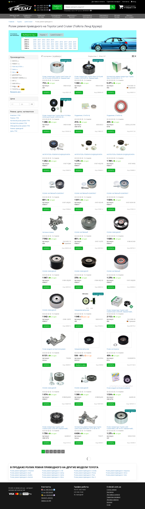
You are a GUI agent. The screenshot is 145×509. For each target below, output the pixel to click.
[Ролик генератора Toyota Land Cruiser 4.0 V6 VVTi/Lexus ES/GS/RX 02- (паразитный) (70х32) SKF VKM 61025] (56, 67)
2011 (39, 42)
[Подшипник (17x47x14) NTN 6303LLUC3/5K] (121, 106)
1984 (52, 48)
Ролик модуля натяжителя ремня (53, 349)
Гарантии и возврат (113, 497)
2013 (48, 42)
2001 (39, 44)
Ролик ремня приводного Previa (85, 473)
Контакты (125, 2)
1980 (34, 48)
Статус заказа (111, 490)
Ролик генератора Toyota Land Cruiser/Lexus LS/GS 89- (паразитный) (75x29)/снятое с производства (119, 310)
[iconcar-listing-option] (135, 56)
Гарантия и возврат (113, 2)
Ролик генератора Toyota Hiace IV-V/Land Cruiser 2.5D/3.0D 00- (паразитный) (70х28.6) (89, 77)
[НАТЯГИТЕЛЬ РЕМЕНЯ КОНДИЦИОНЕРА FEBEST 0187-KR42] (121, 145)
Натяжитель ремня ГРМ (18, 123)
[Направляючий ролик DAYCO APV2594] (88, 340)
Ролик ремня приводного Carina (53, 475)
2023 (48, 40)
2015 (56, 42)
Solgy (14, 86)
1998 (70, 46)
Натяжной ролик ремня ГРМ (20, 121)
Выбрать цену (80, 365)
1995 (56, 46)
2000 (34, 44)
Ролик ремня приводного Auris (20, 473)
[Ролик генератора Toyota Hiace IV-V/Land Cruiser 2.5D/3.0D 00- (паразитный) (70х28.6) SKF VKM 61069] (88, 67)
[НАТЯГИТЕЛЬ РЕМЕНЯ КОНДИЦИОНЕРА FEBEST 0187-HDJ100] (89, 145)
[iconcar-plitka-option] (133, 56)
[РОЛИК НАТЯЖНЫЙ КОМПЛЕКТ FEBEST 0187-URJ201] (56, 184)
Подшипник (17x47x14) (82, 115)
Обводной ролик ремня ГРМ (20, 126)
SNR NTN (15, 83)
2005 (56, 44)
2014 (52, 42)
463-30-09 (41, 5)
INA (15, 72)
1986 (61, 48)
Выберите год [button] (29, 35)
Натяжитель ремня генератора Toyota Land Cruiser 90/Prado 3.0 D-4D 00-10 (88, 427)
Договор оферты (113, 500)
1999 (74, 46)
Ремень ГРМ (14, 118)
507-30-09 (41, 8)
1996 (61, 46)
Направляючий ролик (82, 310)
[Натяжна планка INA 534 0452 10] (56, 223)
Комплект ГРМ (15, 115)
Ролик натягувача (113, 349)
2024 (52, 40)
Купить (47, 92)
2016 (61, 42)
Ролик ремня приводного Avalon (21, 475)
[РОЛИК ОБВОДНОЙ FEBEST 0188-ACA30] (121, 223)
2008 (70, 44)
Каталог (109, 502)
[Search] (112, 7)
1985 (56, 48)
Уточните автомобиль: (14, 34)
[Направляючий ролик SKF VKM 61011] (89, 301)
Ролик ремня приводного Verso (116, 473)
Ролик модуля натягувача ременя (118, 388)
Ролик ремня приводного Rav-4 (84, 477)
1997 (65, 46)
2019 (74, 42)
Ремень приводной (16, 128)
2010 (34, 42)
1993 (48, 46)
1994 (52, 46)
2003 (48, 44)
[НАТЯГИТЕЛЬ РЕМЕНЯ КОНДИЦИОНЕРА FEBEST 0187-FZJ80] (56, 145)
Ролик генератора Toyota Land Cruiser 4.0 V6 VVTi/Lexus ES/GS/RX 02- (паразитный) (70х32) (56, 77)
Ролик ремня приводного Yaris (116, 475)
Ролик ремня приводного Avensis (21, 477)
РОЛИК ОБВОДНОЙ (113, 232)
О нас (109, 505)
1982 (43, 48)
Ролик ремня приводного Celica (53, 477)
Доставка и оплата (98, 2)
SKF (13, 81)
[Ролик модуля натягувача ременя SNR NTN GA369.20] (121, 379)
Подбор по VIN (57, 7)
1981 (39, 48)
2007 (65, 44)
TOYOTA (17, 89)
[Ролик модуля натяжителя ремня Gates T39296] (56, 340)
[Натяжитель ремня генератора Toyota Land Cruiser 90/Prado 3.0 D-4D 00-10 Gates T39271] (89, 418)
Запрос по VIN (46, 501)
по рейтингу (57, 56)
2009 (74, 44)
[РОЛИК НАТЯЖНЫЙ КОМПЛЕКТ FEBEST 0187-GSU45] (89, 184)
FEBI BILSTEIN (17, 66)
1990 (34, 46)
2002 (43, 44)
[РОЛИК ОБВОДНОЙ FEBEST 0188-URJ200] (56, 262)
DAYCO (14, 61)
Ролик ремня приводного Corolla (85, 471)
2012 (43, 42)
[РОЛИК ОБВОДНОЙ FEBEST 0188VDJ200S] (56, 379)
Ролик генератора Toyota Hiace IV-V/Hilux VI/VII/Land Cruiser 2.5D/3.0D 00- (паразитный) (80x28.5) (56, 116)
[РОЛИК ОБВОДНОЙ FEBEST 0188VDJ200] (89, 379)
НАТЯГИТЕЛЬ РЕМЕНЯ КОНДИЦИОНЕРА (56, 154)
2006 (61, 44)
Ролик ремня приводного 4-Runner (22, 471)
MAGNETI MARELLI (18, 78)
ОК (32, 104)
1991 (39, 46)
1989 (74, 48)
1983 (48, 48)
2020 (34, 40)
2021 (39, 40)
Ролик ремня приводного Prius (84, 475)
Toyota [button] (43, 35)
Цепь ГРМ (13, 131)
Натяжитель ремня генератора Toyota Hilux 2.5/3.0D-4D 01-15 (120, 77)
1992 (43, 46)
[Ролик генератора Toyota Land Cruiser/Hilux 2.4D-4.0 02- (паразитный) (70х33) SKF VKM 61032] (121, 418)
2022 (43, 40)
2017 (65, 42)
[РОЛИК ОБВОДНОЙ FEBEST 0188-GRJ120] (89, 262)
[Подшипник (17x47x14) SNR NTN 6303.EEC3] (88, 106)
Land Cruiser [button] (56, 35)
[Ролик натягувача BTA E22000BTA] (121, 340)
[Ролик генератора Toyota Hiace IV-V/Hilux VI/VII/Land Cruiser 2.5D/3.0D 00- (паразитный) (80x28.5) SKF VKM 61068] (56, 106)
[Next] (63, 451)
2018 (70, 42)
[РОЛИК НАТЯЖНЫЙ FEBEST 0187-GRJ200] (121, 262)
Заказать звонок (47, 498)
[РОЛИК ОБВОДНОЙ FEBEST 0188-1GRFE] (56, 301)
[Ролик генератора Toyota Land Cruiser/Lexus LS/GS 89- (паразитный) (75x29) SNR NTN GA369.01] (56, 418)
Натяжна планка (48, 232)
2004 (52, 44)
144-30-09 (41, 10)
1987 (65, 48)
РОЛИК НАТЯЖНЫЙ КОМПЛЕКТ (53, 193)
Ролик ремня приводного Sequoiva (118, 471)
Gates (15, 69)
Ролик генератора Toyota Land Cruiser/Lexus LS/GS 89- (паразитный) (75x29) (55, 427)
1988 (70, 48)
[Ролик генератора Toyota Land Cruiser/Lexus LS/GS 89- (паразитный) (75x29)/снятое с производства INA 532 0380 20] (121, 301)
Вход (133, 2)
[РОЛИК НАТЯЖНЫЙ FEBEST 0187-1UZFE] (89, 223)
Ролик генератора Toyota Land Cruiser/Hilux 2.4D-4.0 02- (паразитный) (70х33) (120, 427)
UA (10, 2)
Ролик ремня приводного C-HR (52, 471)
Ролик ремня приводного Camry (53, 473)
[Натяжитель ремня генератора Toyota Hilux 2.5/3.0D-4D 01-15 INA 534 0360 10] (121, 67)
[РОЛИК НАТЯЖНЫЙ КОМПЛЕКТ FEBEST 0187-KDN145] (121, 184)
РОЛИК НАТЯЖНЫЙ (81, 232)
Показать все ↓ (16, 92)
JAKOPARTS (16, 75)
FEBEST (15, 64)
